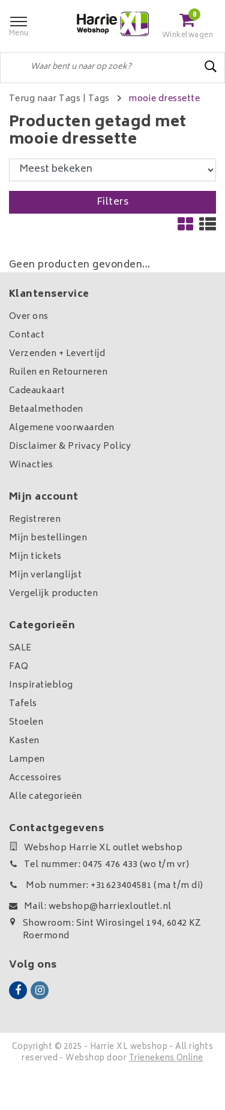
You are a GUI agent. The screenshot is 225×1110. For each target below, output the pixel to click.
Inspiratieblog (41, 685)
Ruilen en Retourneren (58, 372)
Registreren (35, 519)
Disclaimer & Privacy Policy (70, 446)
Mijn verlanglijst (45, 575)
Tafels (23, 704)
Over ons (29, 316)
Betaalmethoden (46, 409)
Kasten (24, 741)
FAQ (18, 666)
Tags (99, 99)
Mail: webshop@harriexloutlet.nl (90, 906)
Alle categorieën (45, 796)
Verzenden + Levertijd (57, 353)
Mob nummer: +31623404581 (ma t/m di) (106, 885)
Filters (112, 202)
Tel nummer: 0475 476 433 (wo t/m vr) (99, 864)
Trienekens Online (166, 1059)
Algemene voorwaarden (62, 428)
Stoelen (26, 722)
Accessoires (35, 778)
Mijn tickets (35, 556)
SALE (20, 648)
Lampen (27, 759)
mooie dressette (164, 99)
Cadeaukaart (37, 391)
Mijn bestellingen (48, 538)
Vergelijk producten (53, 593)
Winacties (31, 465)
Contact (26, 335)
